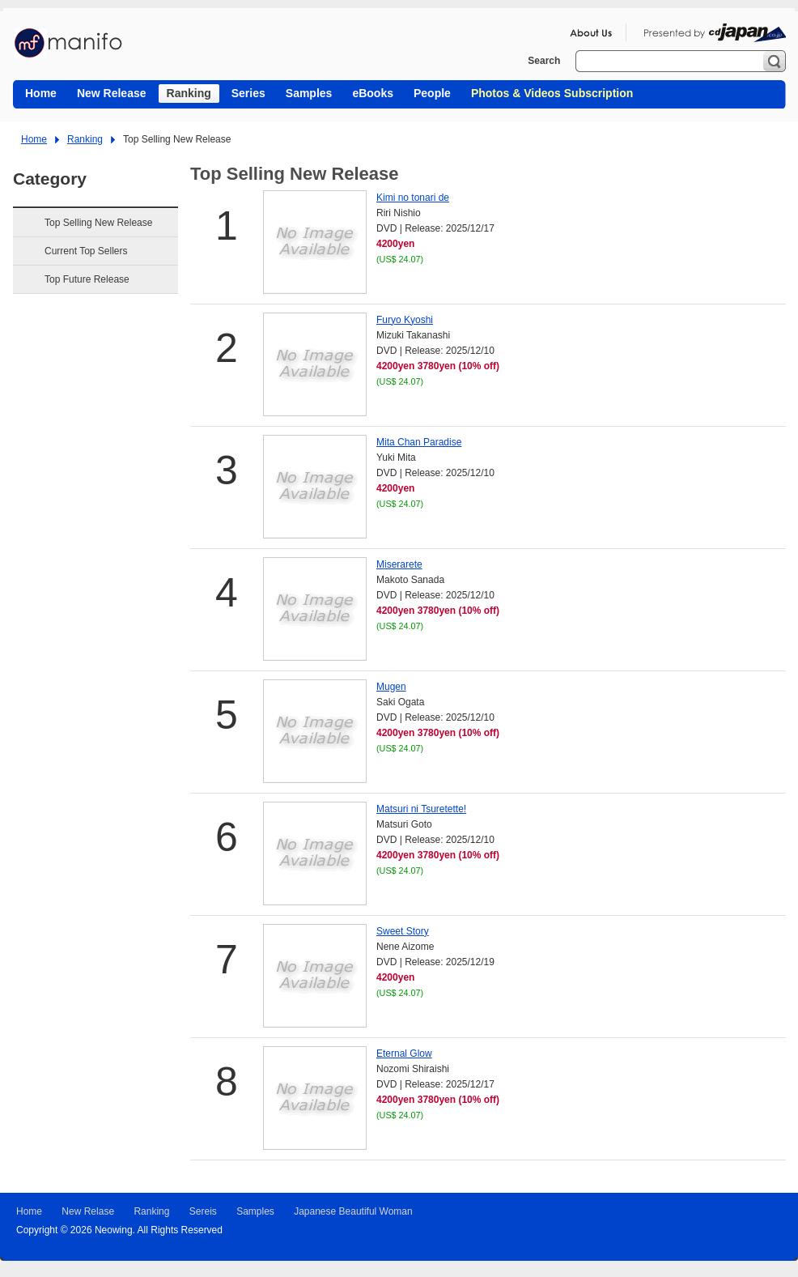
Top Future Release (87, 279)
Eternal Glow (404, 1053)
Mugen (391, 686)
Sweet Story (402, 931)
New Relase (88, 1211)
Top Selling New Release (98, 222)
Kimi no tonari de (412, 197)
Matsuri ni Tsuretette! (421, 809)
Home (34, 139)
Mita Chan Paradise (418, 442)
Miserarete (399, 564)
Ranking (85, 139)
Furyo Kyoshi (404, 320)
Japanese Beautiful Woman (353, 1211)
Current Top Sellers (86, 251)
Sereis (203, 1211)
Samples (255, 1211)
